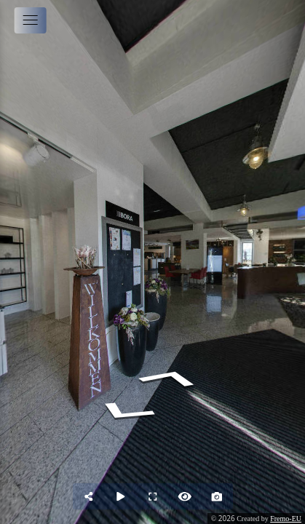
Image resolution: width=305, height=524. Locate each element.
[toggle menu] (31, 20)
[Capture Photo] (217, 496)
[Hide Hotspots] (185, 496)
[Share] (89, 496)
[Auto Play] (121, 496)
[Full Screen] (153, 496)
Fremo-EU (285, 519)
